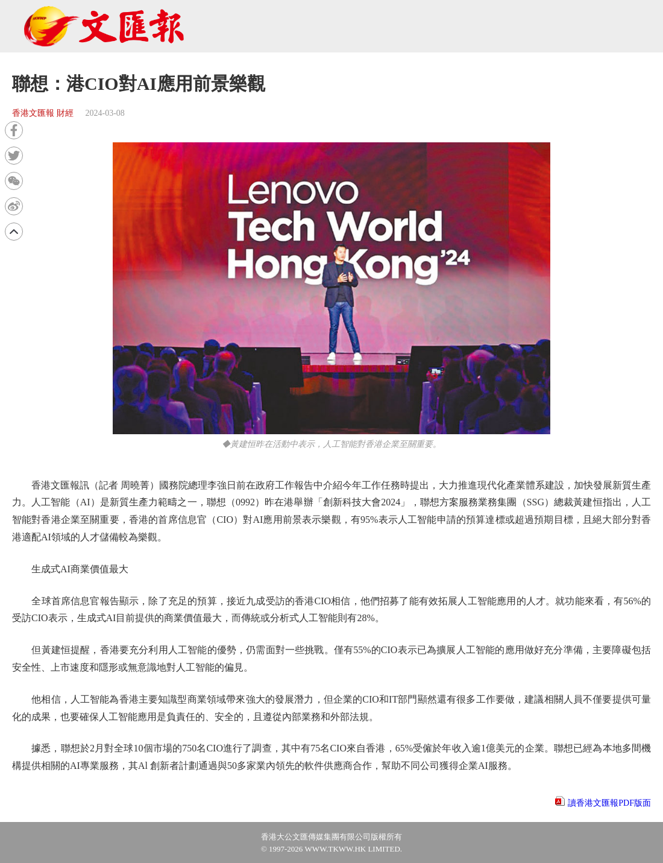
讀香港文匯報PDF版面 (609, 803)
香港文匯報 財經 (43, 113)
